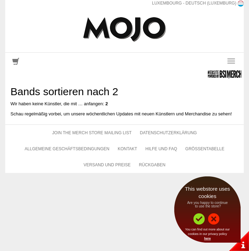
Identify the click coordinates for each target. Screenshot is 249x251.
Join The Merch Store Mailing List (92, 132)
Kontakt (127, 148)
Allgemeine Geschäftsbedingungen (67, 148)
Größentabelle (205, 148)
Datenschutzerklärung (168, 132)
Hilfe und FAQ (161, 148)
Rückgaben (152, 164)
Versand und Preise (107, 164)
